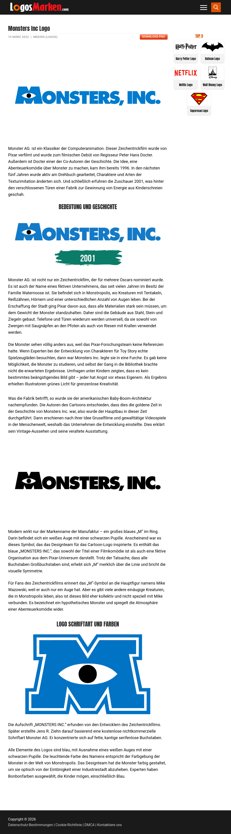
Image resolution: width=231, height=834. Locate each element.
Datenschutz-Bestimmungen (30, 825)
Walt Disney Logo (212, 85)
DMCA (90, 825)
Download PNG (153, 36)
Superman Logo (199, 111)
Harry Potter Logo (186, 59)
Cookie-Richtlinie (68, 825)
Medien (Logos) (45, 37)
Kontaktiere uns (109, 825)
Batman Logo (212, 59)
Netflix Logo (185, 85)
